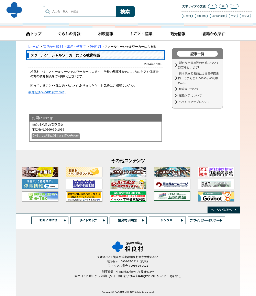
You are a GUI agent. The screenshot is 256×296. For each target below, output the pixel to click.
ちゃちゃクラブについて (195, 101)
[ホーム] (34, 46)
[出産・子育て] (76, 46)
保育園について (189, 88)
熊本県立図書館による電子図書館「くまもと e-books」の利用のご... (198, 78)
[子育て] (95, 46)
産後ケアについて (191, 95)
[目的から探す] (53, 46)
